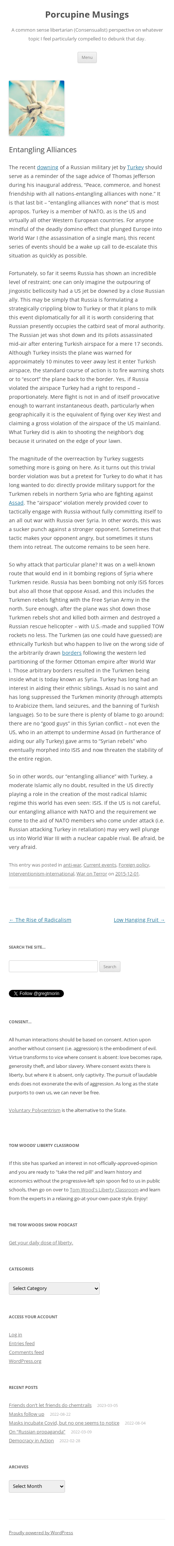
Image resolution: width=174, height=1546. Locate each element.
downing (47, 167)
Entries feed (22, 1343)
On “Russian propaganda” (37, 1431)
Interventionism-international (41, 873)
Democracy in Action (31, 1440)
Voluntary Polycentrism (35, 1110)
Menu (87, 57)
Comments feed (26, 1352)
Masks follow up (26, 1414)
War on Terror (91, 873)
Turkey (135, 167)
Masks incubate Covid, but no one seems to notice (64, 1422)
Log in (15, 1334)
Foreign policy (134, 864)
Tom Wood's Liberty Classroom (104, 1189)
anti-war (72, 864)
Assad (16, 502)
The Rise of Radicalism (40, 919)
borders (72, 652)
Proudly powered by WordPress (41, 1532)
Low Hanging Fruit (139, 919)
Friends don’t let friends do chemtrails (50, 1405)
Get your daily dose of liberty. (41, 1242)
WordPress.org (25, 1361)
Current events (99, 864)
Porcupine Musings (87, 14)
